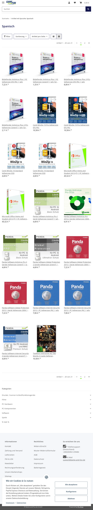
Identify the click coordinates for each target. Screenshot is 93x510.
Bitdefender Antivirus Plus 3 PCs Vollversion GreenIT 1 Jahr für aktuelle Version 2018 (15, 126)
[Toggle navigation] (3, 1)
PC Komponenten (9, 408)
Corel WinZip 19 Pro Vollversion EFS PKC (45, 126)
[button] (69, 2)
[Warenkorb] (84, 2)
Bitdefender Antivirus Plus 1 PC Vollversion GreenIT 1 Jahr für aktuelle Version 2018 (45, 80)
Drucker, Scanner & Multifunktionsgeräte (18, 395)
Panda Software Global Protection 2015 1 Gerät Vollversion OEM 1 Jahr (77, 263)
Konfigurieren (71, 492)
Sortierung (20, 36)
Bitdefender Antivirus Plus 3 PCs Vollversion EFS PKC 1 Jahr (77, 80)
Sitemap (8, 476)
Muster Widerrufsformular (44, 450)
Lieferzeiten (9, 455)
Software (5, 413)
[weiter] (89, 43)
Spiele (4, 417)
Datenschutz (39, 459)
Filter (7, 36)
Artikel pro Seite (38, 36)
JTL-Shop (80, 507)
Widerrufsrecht (40, 446)
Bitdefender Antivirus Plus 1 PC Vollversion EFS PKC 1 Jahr (14, 80)
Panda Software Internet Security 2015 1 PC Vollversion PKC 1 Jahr (46, 309)
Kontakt (8, 446)
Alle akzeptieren (71, 485)
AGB (35, 455)
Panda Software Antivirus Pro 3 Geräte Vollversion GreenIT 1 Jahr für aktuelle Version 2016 (15, 263)
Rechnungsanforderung (14, 467)
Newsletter (9, 463)
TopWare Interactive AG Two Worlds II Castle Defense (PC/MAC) (44, 354)
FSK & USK (9, 459)
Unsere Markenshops (13, 472)
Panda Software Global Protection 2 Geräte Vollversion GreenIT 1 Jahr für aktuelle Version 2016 (46, 263)
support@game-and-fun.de (74, 460)
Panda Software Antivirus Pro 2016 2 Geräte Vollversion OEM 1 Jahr (77, 217)
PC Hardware (7, 404)
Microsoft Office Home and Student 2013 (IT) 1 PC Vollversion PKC (77, 172)
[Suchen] (44, 9)
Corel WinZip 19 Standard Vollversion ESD (12, 172)
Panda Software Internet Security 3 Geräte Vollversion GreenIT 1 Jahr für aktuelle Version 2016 (15, 354)
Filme (4, 399)
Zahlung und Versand (13, 450)
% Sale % (5, 422)
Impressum (38, 463)
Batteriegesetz (40, 467)
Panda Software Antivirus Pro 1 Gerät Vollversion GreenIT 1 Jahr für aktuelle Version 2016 (46, 217)
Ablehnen (71, 499)
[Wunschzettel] (75, 2)
